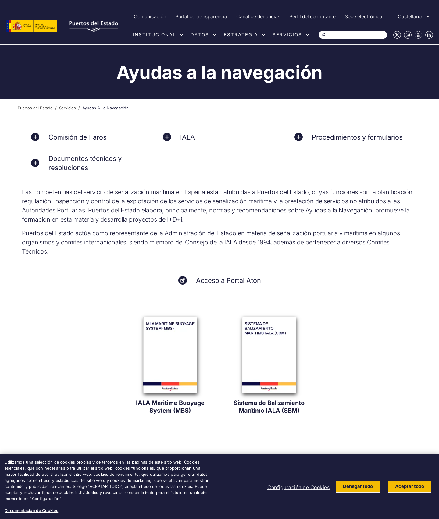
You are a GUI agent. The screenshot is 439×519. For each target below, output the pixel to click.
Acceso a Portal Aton (228, 280)
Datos (200, 34)
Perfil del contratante (312, 16)
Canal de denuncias (258, 16)
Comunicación (150, 16)
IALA (187, 137)
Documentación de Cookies (31, 510)
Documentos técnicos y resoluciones (85, 163)
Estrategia (241, 34)
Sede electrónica (363, 16)
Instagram (408, 35)
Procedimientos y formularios (357, 137)
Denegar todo (358, 486)
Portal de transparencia (201, 16)
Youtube (418, 35)
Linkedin (429, 35)
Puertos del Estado (35, 107)
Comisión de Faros (77, 137)
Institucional (154, 34)
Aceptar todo (409, 486)
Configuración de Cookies (298, 487)
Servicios (287, 34)
